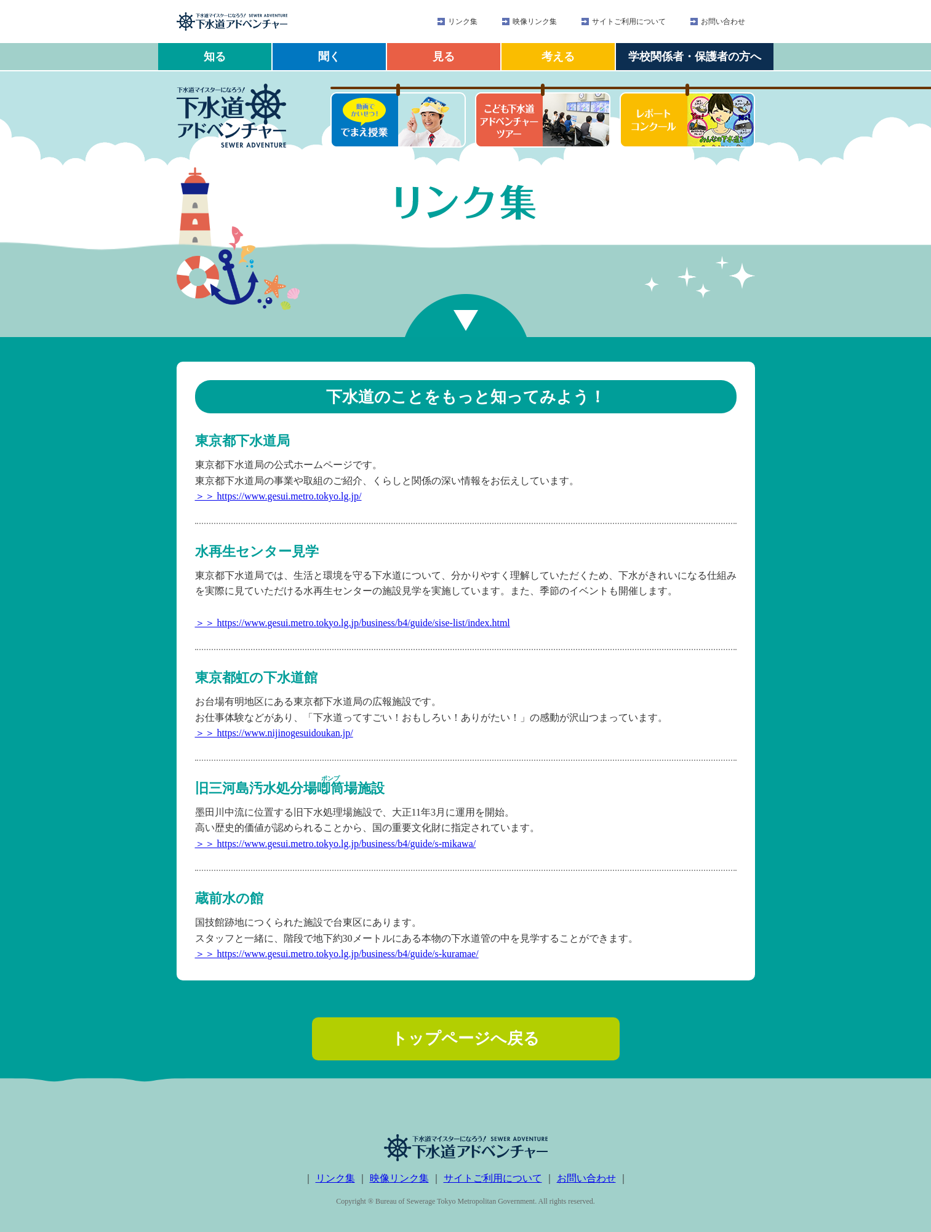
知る (215, 56)
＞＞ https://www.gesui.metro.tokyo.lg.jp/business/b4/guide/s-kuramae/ (337, 953)
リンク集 (462, 21)
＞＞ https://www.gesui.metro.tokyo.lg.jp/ (278, 496)
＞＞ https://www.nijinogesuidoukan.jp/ (274, 733)
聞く (329, 56)
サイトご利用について (629, 21)
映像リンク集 (535, 21)
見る (444, 56)
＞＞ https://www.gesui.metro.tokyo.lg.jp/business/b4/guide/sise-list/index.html (352, 623)
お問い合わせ (723, 21)
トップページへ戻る (465, 1038)
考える (558, 56)
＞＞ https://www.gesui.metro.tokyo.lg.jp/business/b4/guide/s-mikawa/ (335, 843)
